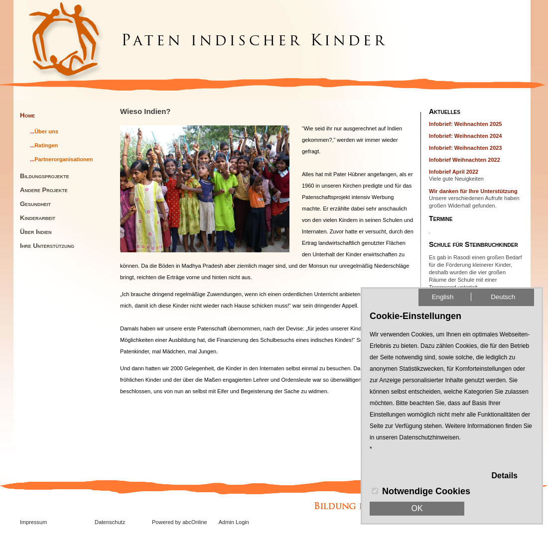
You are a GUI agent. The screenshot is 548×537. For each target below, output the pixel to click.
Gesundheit (35, 204)
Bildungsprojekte (44, 176)
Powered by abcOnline (179, 522)
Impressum (33, 522)
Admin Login (234, 522)
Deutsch (503, 297)
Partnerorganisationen (63, 159)
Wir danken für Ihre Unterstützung (473, 191)
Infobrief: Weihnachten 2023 (465, 148)
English (443, 297)
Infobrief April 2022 (453, 172)
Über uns (46, 131)
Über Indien (36, 231)
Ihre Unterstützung (47, 245)
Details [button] (505, 475)
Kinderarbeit (37, 217)
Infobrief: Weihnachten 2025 (465, 124)
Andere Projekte (44, 190)
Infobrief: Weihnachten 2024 (465, 136)
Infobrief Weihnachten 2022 (464, 160)
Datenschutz (110, 522)
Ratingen (46, 145)
